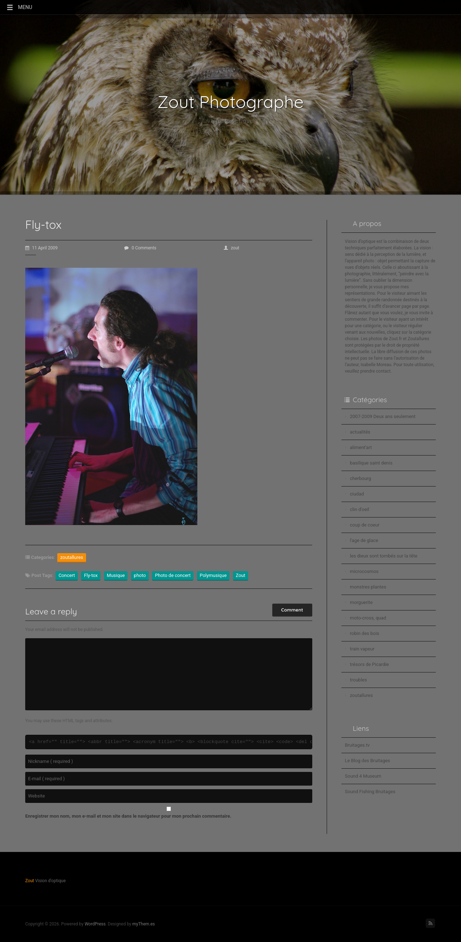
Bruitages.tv (357, 745)
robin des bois (364, 633)
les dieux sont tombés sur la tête (383, 556)
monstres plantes (368, 587)
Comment (292, 610)
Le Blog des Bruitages (367, 760)
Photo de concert (173, 575)
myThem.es (143, 924)
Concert (66, 575)
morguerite (361, 602)
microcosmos (364, 571)
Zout (241, 575)
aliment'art (361, 447)
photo (140, 575)
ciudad (357, 494)
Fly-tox (91, 575)
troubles (358, 680)
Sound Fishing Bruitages (370, 791)
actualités (360, 432)
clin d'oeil (359, 509)
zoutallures (71, 557)
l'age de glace (364, 540)
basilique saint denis (371, 463)
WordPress (95, 924)
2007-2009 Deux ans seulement (383, 416)
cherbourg (360, 478)
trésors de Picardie (369, 664)
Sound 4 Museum (363, 776)
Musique (116, 575)
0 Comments (140, 247)
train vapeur (362, 649)
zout (231, 247)
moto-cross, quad (368, 618)
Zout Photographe (230, 101)
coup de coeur (365, 525)
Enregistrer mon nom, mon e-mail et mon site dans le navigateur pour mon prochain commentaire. (128, 816)
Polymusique (213, 575)
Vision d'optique (230, 121)
